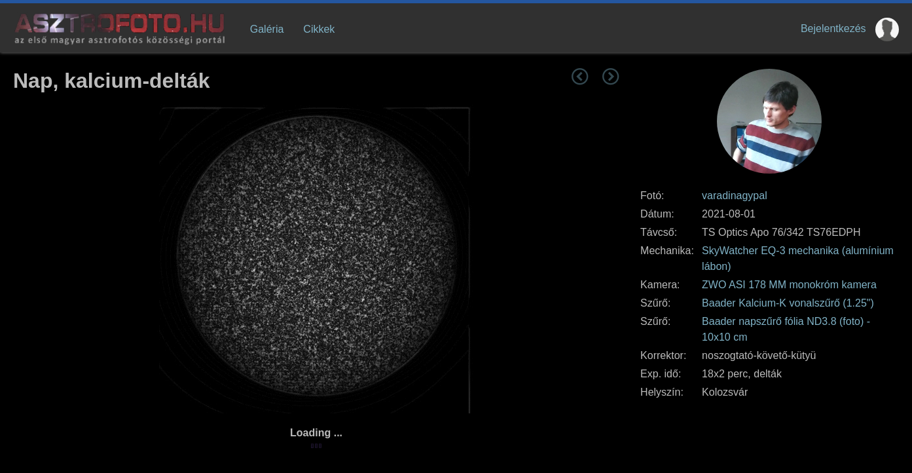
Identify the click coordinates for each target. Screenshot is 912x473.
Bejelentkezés (833, 28)
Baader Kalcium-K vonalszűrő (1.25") (788, 303)
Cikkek (319, 29)
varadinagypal (734, 195)
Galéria (267, 29)
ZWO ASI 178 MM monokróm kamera (789, 284)
